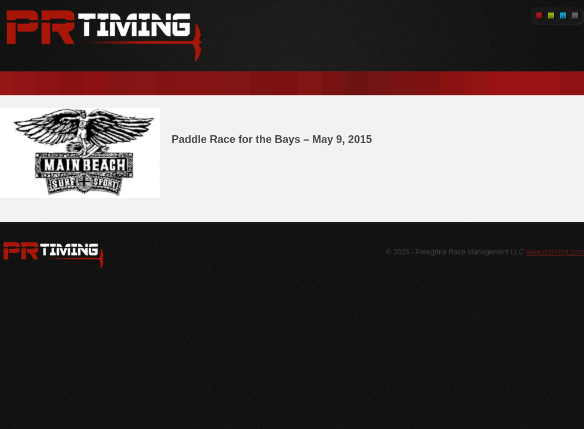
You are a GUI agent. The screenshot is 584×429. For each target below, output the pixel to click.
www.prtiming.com (555, 252)
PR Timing (104, 36)
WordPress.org (53, 255)
